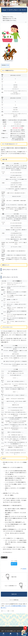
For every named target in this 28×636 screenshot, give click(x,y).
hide (7, 65)
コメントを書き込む (14, 598)
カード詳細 (4, 556)
